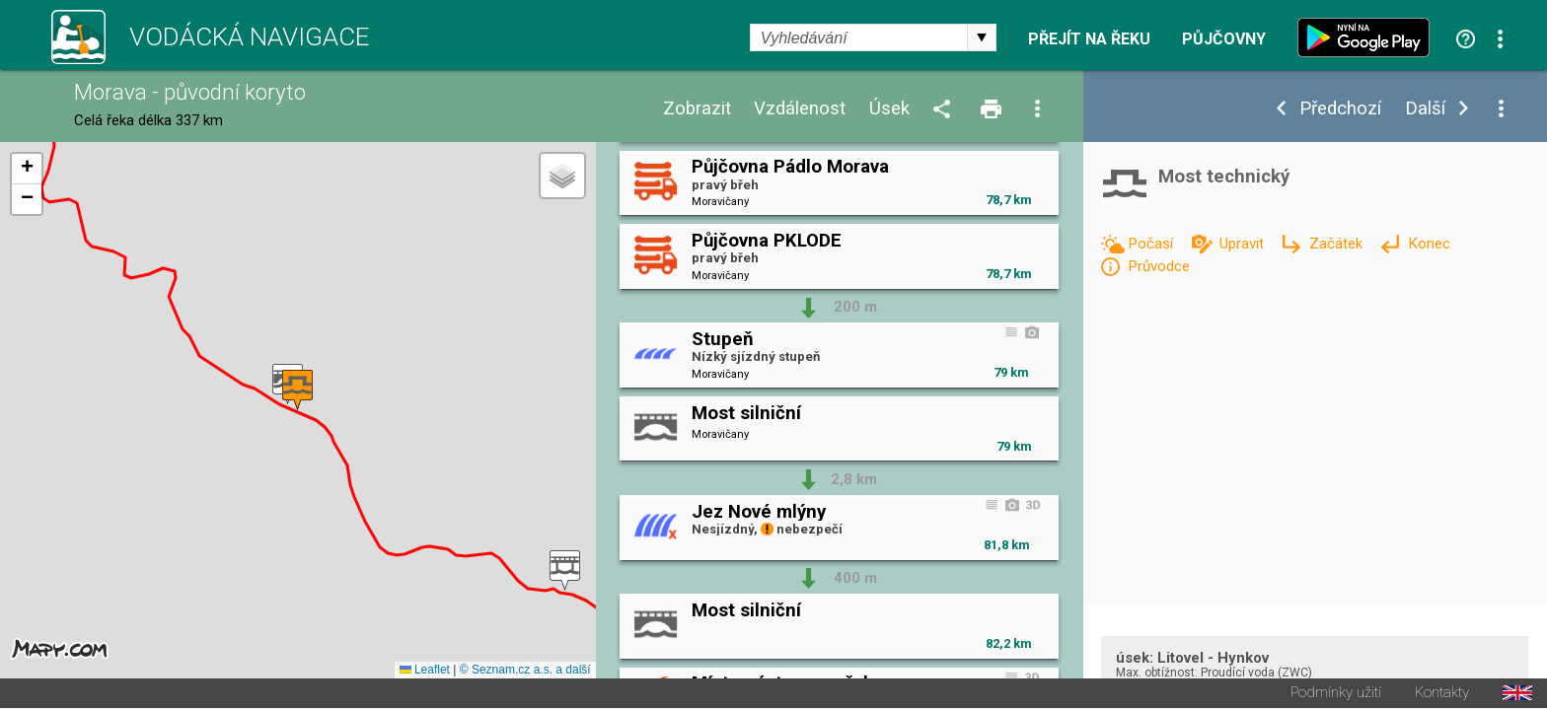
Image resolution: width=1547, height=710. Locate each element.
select (981, 37)
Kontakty (1442, 694)
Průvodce (1159, 266)
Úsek (889, 109)
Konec (1429, 243)
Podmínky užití (1335, 694)
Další (1425, 109)
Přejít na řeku (1089, 39)
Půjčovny (1224, 39)
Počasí (1152, 243)
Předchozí (1340, 109)
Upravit (1243, 243)
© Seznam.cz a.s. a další (525, 671)
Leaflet (425, 671)
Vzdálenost (800, 109)
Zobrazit (697, 109)
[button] (565, 571)
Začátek (1337, 243)
